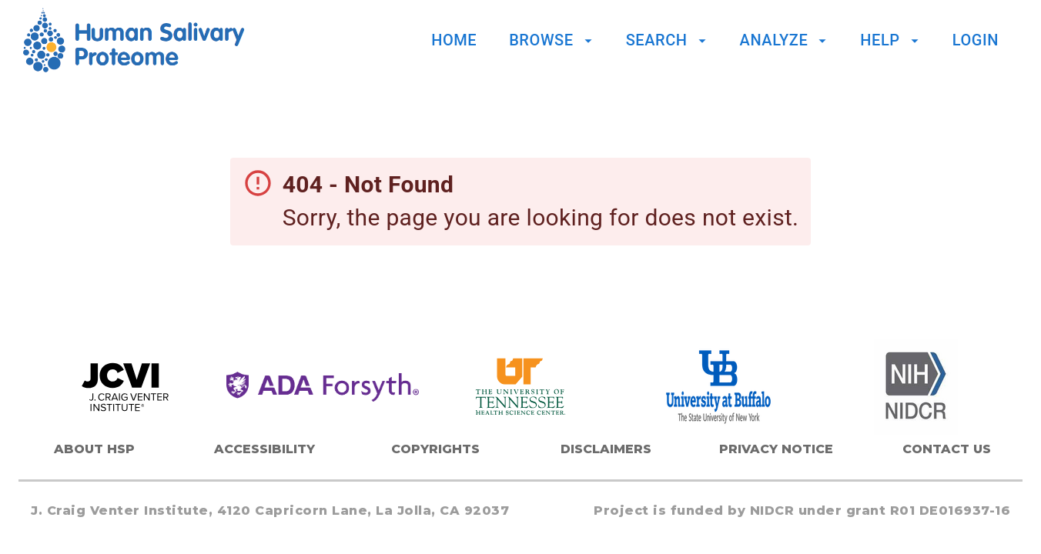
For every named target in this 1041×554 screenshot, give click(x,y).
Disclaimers (606, 449)
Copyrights (435, 449)
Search (668, 40)
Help (891, 40)
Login (975, 40)
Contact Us (946, 449)
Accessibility (264, 449)
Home (454, 40)
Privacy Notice (776, 449)
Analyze (786, 40)
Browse (552, 40)
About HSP (94, 449)
